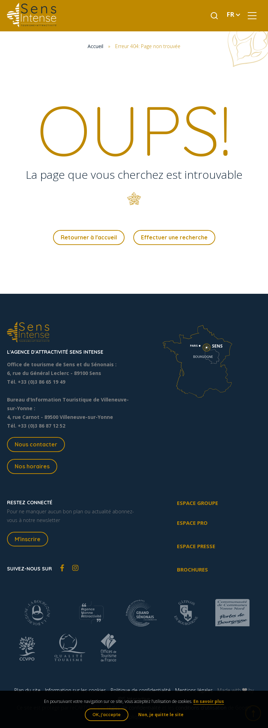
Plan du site (27, 690)
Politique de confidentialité (141, 690)
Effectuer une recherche (174, 237)
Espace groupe (197, 502)
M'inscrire (27, 539)
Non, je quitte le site (161, 715)
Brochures (192, 569)
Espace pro (192, 522)
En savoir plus (208, 701)
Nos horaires (32, 466)
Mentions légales (194, 690)
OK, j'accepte (106, 714)
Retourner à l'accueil (89, 237)
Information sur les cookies (75, 690)
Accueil (95, 46)
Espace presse (196, 546)
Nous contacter (36, 444)
